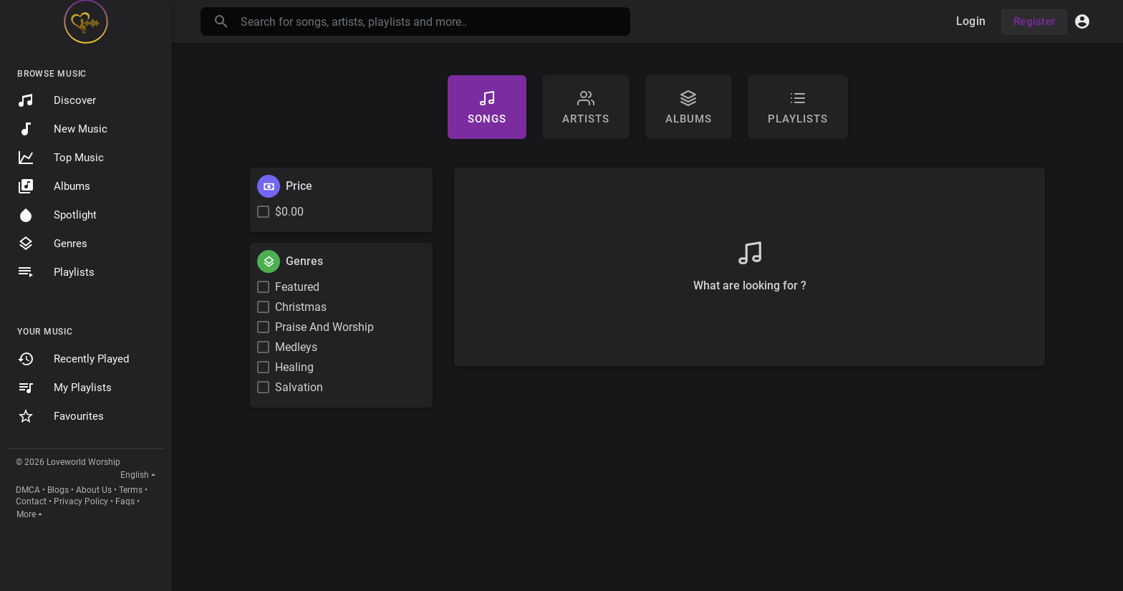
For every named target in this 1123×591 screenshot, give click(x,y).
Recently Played (73, 358)
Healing (294, 367)
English (134, 475)
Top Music (60, 157)
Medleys (296, 347)
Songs (487, 107)
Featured (297, 287)
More (26, 514)
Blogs (58, 490)
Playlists (56, 272)
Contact (31, 501)
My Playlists (64, 387)
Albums (53, 186)
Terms (131, 490)
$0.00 (289, 211)
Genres (52, 243)
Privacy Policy (81, 501)
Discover (56, 100)
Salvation (299, 387)
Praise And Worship (324, 327)
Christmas (301, 307)
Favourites (60, 416)
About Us (94, 490)
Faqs (125, 501)
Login (970, 21)
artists (585, 107)
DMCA (28, 490)
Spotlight (57, 215)
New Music (62, 129)
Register (1034, 21)
